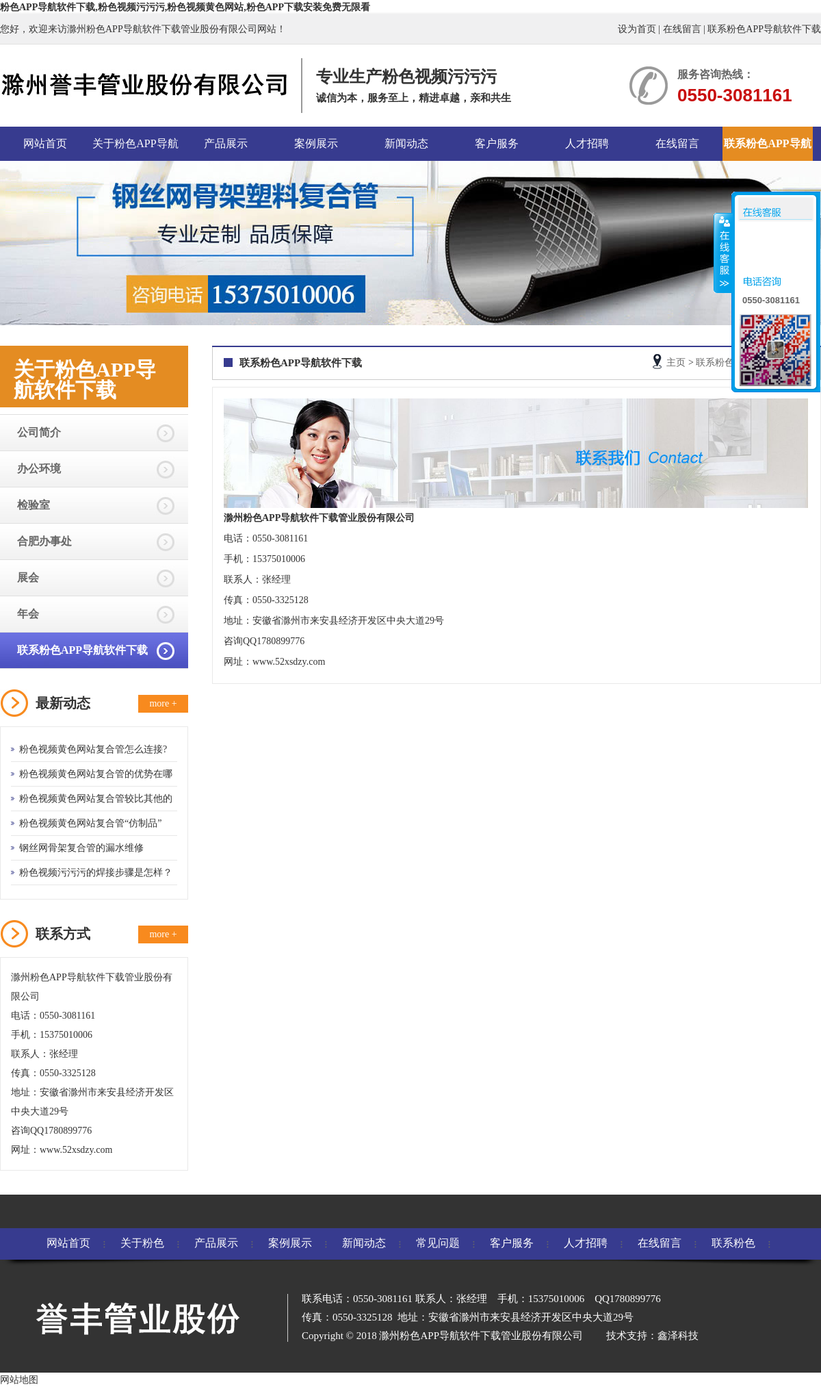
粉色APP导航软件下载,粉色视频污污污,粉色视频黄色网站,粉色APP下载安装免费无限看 (185, 7)
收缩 (723, 252)
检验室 (33, 505)
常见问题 (438, 1243)
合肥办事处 (44, 541)
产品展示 (226, 143)
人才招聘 (587, 143)
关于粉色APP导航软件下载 (135, 149)
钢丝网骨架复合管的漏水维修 (81, 848)
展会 (28, 577)
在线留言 (682, 29)
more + (163, 703)
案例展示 (316, 143)
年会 (28, 614)
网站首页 (45, 143)
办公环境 (39, 468)
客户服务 (497, 143)
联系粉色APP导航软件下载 (764, 29)
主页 (676, 362)
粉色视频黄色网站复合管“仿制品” (90, 823)
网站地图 (19, 1380)
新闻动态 (406, 143)
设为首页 (637, 29)
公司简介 (39, 432)
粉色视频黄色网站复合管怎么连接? (93, 749)
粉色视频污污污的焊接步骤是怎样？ (95, 872)
